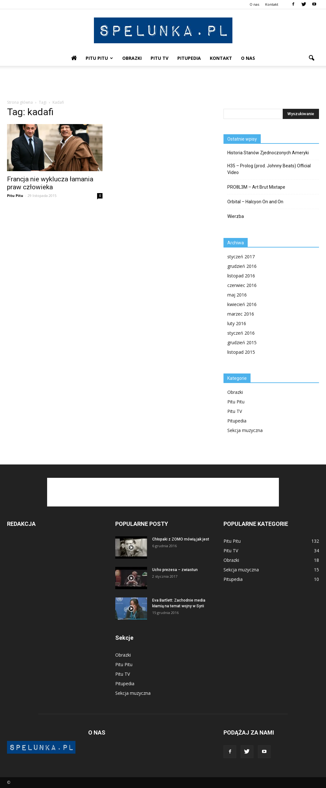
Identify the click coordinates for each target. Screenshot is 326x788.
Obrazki (132, 58)
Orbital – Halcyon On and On (255, 201)
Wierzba (235, 216)
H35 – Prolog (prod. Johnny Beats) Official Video (269, 169)
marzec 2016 (240, 314)
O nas (254, 4)
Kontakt (271, 4)
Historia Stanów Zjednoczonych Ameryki (268, 152)
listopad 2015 (241, 352)
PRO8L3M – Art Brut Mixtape (256, 187)
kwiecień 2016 (242, 304)
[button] (311, 58)
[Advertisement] (163, 83)
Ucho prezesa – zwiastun (175, 570)
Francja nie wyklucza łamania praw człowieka (50, 183)
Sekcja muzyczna (245, 430)
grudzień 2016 (242, 266)
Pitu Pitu (99, 58)
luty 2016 (236, 323)
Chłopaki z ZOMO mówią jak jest (180, 539)
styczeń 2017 (241, 257)
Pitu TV (159, 58)
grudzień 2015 (242, 342)
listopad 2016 (241, 276)
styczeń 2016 (241, 333)
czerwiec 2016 (242, 285)
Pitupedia (189, 58)
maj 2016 (237, 295)
